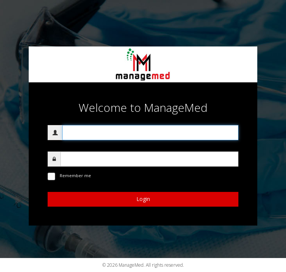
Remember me (75, 175)
